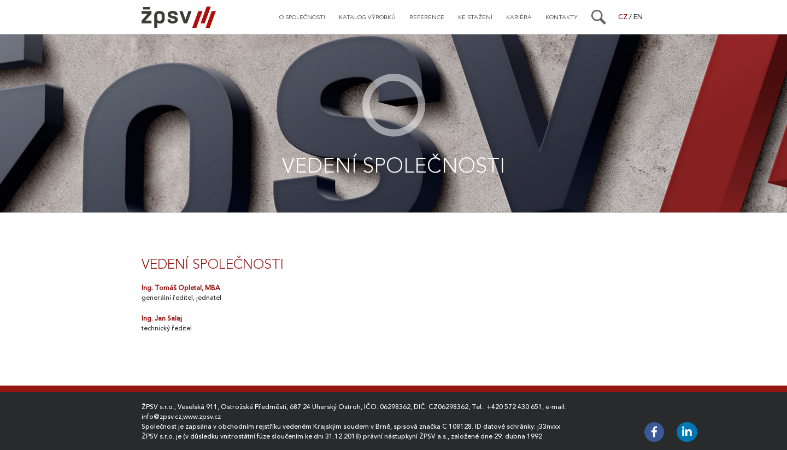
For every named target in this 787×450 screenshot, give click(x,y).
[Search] (598, 17)
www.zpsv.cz (202, 416)
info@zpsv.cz (161, 416)
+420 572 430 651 (514, 406)
